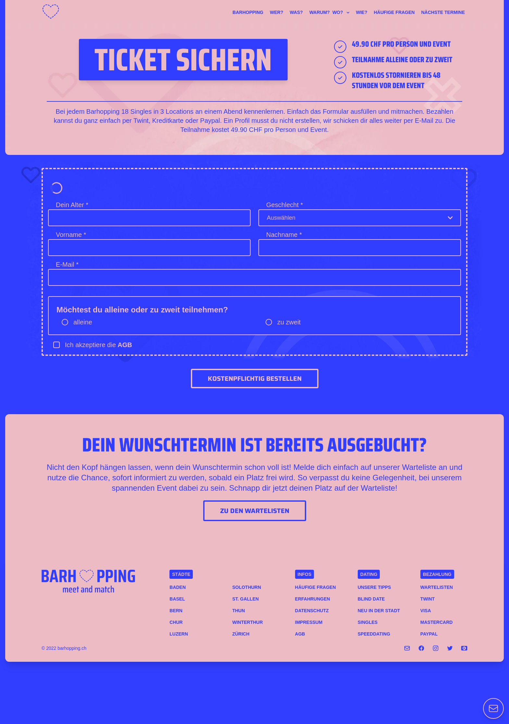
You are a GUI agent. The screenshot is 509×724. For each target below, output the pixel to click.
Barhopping (247, 12)
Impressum (309, 622)
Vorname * (71, 234)
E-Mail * (67, 264)
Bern (175, 610)
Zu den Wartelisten (254, 511)
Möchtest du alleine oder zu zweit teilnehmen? (142, 309)
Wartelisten (436, 587)
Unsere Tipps (374, 587)
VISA (425, 610)
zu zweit (289, 322)
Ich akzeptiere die (98, 344)
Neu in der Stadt (379, 610)
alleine (82, 322)
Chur (175, 622)
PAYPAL (429, 633)
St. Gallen (245, 598)
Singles (368, 622)
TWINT (427, 598)
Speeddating (374, 633)
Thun (238, 610)
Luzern (178, 633)
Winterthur (247, 622)
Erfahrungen (312, 598)
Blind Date (371, 598)
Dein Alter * (72, 204)
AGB (125, 344)
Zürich (240, 633)
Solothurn (246, 587)
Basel (177, 598)
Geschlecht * (284, 204)
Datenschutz (312, 610)
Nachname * (284, 234)
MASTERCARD (436, 622)
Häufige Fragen (394, 12)
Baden (177, 587)
